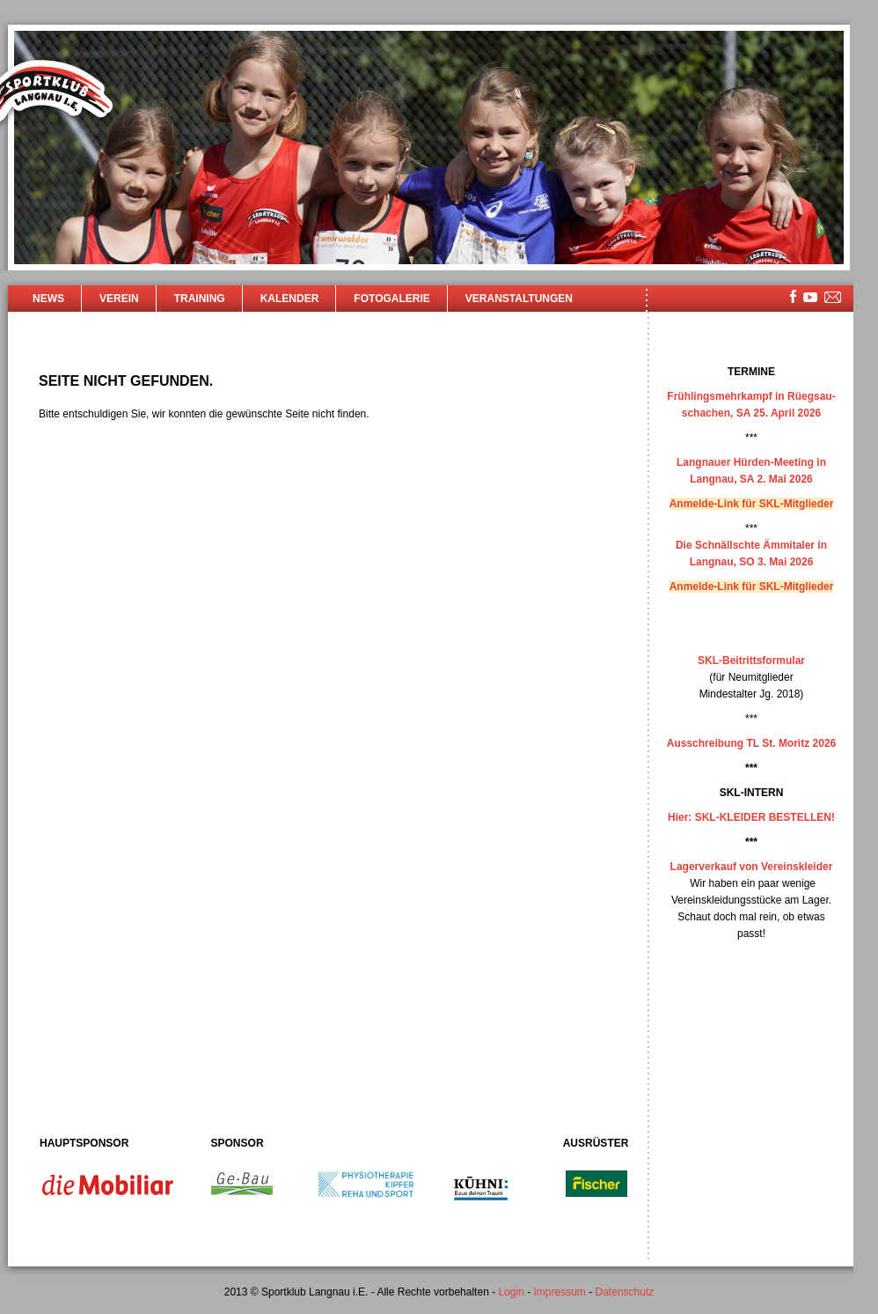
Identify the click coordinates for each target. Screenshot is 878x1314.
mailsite (833, 298)
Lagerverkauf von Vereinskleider (751, 866)
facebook (793, 296)
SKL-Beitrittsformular (751, 660)
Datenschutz (625, 1292)
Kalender (289, 298)
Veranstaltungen (519, 298)
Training (199, 298)
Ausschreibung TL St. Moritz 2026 (751, 743)
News (48, 298)
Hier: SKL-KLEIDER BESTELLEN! (751, 817)
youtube (810, 297)
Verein (119, 298)
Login (510, 1292)
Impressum (560, 1292)
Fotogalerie (391, 298)
